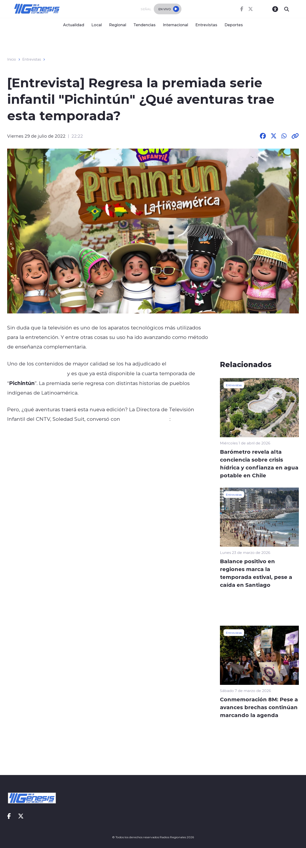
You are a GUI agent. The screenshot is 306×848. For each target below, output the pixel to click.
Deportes (233, 24)
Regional (117, 24)
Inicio (11, 59)
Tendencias (144, 24)
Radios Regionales (145, 419)
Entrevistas (206, 24)
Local (96, 24)
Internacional (175, 24)
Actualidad (73, 24)
